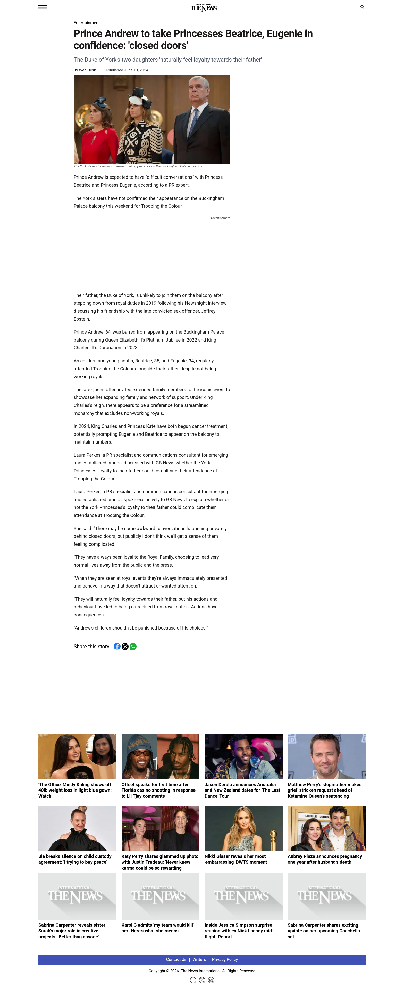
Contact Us (176, 959)
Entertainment (87, 22)
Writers (199, 959)
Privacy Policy (225, 959)
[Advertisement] (152, 253)
